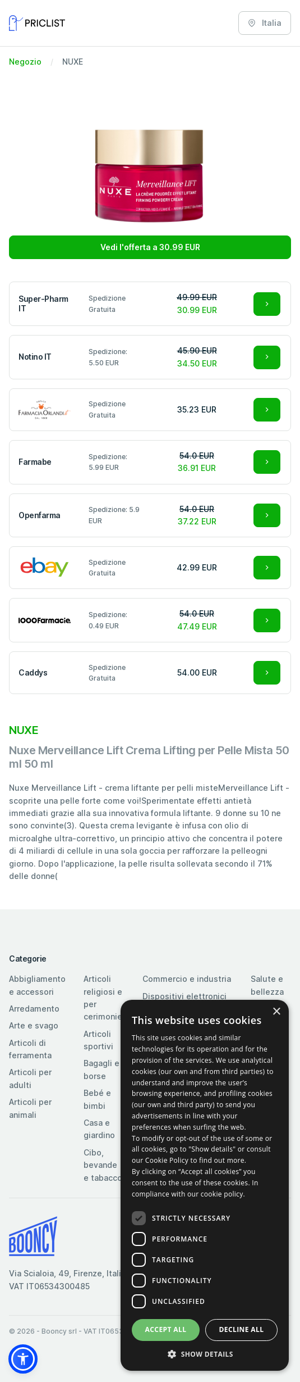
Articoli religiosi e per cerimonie (103, 997)
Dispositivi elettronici (184, 996)
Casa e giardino (99, 1129)
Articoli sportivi (98, 1040)
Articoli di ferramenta (30, 1049)
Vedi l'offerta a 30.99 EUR (150, 247)
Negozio (25, 61)
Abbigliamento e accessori (37, 985)
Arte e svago (33, 1025)
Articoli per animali (30, 1108)
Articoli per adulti (30, 1078)
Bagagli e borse (101, 1069)
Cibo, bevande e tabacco (103, 1165)
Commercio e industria (186, 979)
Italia (264, 23)
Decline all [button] (241, 1329)
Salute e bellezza (267, 985)
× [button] (276, 1012)
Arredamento (34, 1008)
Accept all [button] (166, 1329)
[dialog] (205, 1185)
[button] (23, 1359)
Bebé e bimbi (97, 1099)
